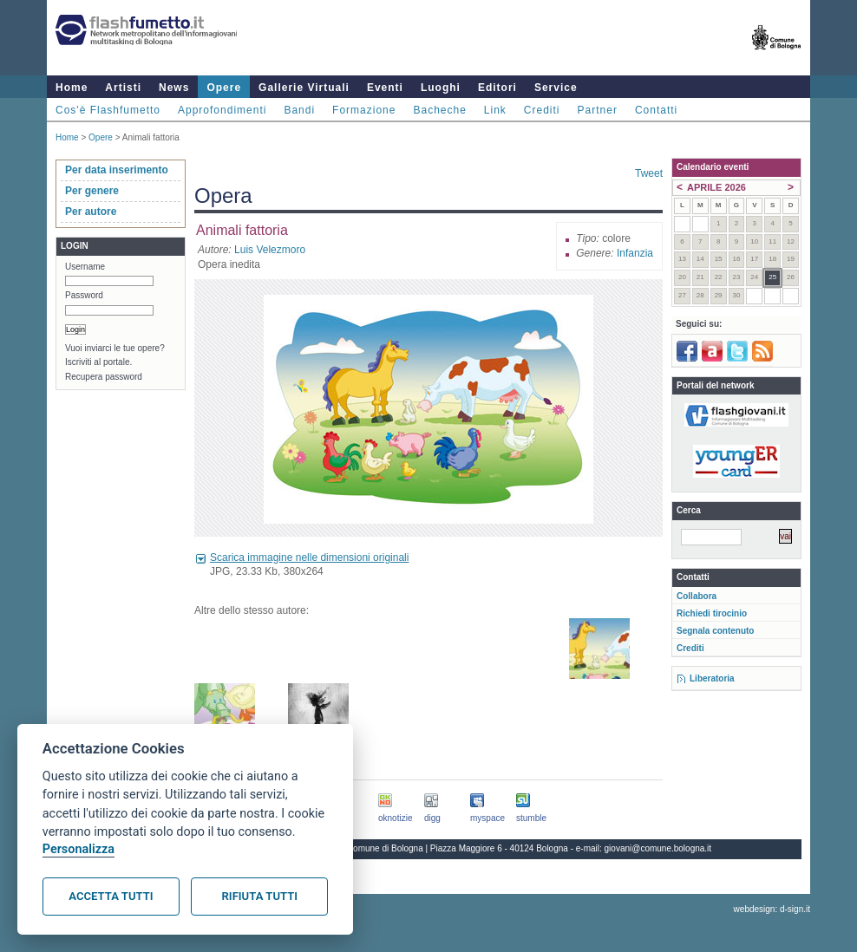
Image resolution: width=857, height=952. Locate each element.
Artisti (123, 88)
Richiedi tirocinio (712, 613)
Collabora (696, 596)
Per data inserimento (116, 170)
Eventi (385, 88)
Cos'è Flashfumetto (108, 110)
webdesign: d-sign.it (772, 909)
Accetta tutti (111, 896)
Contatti (656, 110)
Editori (497, 88)
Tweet (649, 173)
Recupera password (103, 376)
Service (556, 88)
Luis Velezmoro (269, 250)
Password (84, 295)
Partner (598, 110)
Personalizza (78, 849)
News (174, 88)
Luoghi (441, 88)
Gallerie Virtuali (304, 88)
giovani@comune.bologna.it (658, 848)
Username (85, 266)
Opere (223, 88)
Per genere (92, 191)
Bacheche (439, 110)
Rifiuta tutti (260, 896)
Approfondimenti (222, 110)
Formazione (364, 110)
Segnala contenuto (715, 631)
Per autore (90, 211)
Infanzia (635, 253)
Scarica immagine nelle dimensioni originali (309, 557)
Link (495, 110)
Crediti (542, 110)
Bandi (299, 110)
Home (72, 88)
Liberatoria (712, 678)
